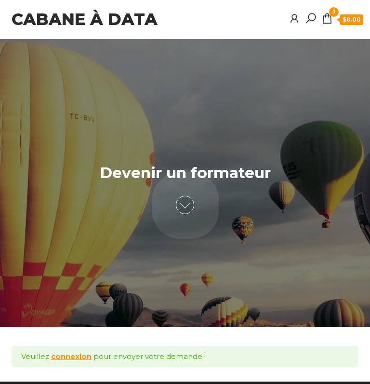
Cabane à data (85, 19)
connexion (71, 356)
